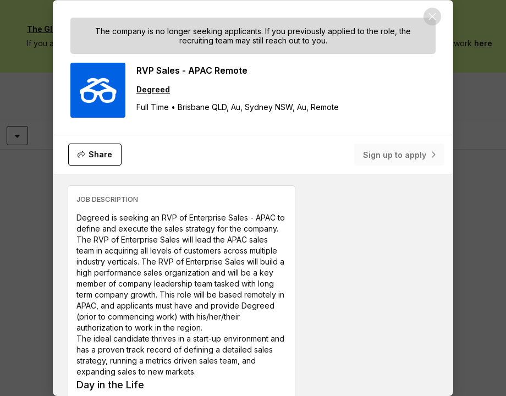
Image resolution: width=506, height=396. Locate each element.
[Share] (95, 155)
